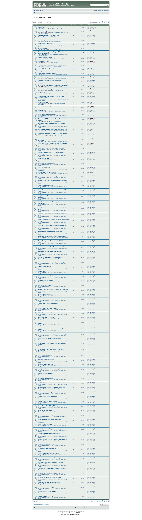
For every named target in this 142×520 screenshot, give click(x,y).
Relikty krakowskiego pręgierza (46, 114)
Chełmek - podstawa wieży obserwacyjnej (49, 80)
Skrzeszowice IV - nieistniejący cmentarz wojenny (52, 334)
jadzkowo (42, 44)
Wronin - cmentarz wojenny (45, 299)
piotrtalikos (42, 28)
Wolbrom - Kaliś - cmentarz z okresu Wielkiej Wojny (52, 439)
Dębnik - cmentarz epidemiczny (46, 276)
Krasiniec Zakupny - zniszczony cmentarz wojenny (52, 382)
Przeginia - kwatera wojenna (46, 444)
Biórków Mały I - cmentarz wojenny (47, 308)
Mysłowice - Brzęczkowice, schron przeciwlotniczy (52, 236)
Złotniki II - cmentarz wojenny (46, 359)
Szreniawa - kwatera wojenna (46, 378)
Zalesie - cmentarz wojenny (45, 373)
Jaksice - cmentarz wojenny (45, 280)
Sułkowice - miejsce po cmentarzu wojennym (50, 257)
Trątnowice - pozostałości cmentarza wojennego (51, 387)
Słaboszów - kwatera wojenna (46, 312)
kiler (41, 70)
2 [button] (104, 22)
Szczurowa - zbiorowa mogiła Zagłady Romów (51, 148)
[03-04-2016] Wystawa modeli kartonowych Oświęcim (53, 85)
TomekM (44, 402)
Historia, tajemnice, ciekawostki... (61, 74)
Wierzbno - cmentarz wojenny (46, 392)
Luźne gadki (57, 108)
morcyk (42, 41)
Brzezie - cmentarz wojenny (45, 496)
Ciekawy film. (41, 92)
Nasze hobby (59, 28)
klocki (41, 54)
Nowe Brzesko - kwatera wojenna (47, 491)
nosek (41, 49)
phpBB (68, 511)
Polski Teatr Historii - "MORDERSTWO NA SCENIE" (52, 143)
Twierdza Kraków (57, 66)
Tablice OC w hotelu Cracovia (46, 68)
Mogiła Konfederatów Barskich (46, 163)
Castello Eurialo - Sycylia (45, 57)
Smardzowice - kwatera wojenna (47, 448)
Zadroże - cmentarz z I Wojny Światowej (49, 487)
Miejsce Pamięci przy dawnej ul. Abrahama (50, 231)
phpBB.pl (78, 512)
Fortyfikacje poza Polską (59, 58)
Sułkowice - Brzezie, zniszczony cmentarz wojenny (52, 262)
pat (41, 93)
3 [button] (106, 22)
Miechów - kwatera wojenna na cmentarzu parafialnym (53, 289)
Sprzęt (56, 62)
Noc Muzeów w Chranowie (45, 43)
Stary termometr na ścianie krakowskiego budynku (52, 247)
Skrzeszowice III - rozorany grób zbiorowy (49, 338)
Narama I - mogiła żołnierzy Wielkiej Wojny (50, 406)
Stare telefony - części (44, 61)
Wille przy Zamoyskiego (44, 167)
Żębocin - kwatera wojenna (45, 294)
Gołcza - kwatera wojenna (45, 266)
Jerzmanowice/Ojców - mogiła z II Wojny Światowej (52, 180)
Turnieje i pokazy (42, 48)
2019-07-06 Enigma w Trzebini (46, 31)
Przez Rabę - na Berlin (44, 158)
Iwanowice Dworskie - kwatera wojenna (49, 482)
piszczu (42, 32)
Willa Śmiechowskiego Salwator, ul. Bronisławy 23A (52, 129)
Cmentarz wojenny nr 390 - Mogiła (47, 401)
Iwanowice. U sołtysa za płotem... (47, 73)
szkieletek (44, 36)
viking (41, 159)
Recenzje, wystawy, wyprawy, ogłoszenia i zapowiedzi (51, 45)
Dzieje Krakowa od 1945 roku (60, 130)
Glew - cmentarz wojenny (45, 355)
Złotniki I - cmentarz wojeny (45, 364)
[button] (108, 22)
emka (41, 58)
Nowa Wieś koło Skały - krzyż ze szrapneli (49, 419)
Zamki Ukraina (42, 110)
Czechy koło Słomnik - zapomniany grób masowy (52, 369)
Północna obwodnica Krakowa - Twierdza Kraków (52, 65)
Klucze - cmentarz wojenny (45, 185)
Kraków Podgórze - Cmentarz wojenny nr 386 (50, 176)
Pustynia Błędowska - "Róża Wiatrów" (48, 35)
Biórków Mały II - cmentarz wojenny (48, 303)
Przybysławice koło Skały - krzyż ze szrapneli (50, 429)
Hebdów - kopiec (42, 271)
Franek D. (44, 149)
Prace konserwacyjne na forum (46, 77)
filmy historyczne (42, 40)
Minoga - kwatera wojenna (45, 285)
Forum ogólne (58, 49)
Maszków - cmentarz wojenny (46, 317)
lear (41, 66)
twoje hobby (41, 27)
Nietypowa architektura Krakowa (47, 172)
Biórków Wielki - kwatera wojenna (47, 396)
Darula (42, 108)
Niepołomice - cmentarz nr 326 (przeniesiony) (50, 473)
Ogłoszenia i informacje (60, 78)
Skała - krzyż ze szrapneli (45, 424)
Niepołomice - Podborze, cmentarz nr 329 (49, 477)
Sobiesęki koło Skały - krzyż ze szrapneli (49, 415)
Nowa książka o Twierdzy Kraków (47, 89)
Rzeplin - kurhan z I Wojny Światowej (48, 453)
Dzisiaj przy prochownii (44, 106)
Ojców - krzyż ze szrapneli (45, 410)
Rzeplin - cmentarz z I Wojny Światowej (49, 458)
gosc (41, 111)
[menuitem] (41, 10)
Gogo (41, 103)
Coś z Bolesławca (43, 102)
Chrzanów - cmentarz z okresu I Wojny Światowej (52, 468)
